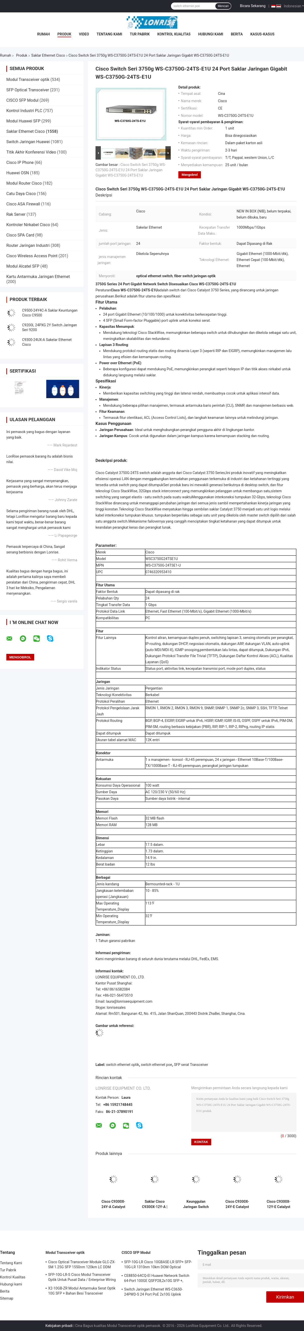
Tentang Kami (109, 34)
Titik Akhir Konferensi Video (31, 152)
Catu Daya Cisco (21, 193)
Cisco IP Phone (20, 162)
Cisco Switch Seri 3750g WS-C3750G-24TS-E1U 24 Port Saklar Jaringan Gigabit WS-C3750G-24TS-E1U (131, 170)
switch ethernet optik (122, 1065)
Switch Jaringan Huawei (28, 141)
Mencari (223, 6)
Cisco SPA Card (20, 235)
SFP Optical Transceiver (27, 90)
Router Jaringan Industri (28, 245)
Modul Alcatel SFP (22, 266)
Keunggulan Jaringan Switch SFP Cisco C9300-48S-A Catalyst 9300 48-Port (195, 1204)
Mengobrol (190, 175)
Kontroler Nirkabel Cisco (28, 224)
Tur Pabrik (140, 34)
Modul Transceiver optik (27, 79)
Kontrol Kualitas (174, 34)
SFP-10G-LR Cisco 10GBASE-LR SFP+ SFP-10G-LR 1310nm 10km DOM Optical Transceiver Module (158, 1265)
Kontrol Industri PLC (24, 110)
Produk (64, 34)
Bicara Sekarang (252, 6)
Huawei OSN (17, 172)
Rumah (43, 34)
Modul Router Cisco (24, 183)
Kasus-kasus (262, 34)
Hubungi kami (210, 34)
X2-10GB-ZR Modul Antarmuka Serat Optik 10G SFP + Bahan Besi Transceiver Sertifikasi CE (82, 1291)
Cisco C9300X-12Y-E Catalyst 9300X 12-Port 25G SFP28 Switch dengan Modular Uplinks (278, 1204)
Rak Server (16, 214)
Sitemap (6, 1298)
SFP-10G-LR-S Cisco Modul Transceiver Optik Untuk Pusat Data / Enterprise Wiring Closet (82, 1278)
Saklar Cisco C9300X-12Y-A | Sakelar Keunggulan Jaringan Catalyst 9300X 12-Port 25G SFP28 (154, 1204)
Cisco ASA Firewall (23, 204)
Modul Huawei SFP (23, 121)
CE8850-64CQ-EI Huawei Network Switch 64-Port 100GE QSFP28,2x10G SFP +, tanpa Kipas (156, 1279)
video (84, 34)
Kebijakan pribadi (58, 1326)
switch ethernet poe (156, 1065)
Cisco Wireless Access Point (32, 255)
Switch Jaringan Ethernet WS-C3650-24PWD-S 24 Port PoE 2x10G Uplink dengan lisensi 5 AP (153, 1292)
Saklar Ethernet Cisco (48, 55)
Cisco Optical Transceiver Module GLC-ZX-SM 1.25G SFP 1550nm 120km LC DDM (81, 1264)
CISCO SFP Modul (22, 100)
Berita (237, 34)
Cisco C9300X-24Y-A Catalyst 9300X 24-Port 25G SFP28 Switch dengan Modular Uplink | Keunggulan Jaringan (113, 1204)
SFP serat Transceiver (191, 1065)
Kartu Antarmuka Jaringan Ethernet (38, 276)
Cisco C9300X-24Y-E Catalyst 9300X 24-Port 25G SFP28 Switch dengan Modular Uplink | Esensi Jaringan (237, 1204)
